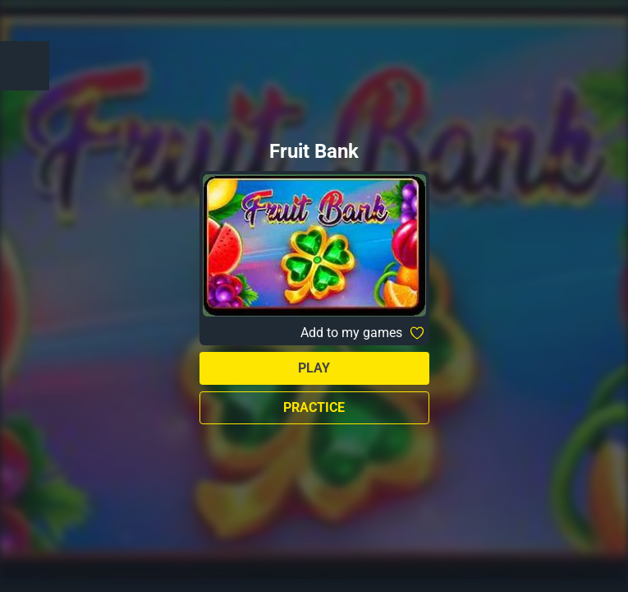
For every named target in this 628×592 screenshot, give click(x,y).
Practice (314, 407)
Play (314, 368)
